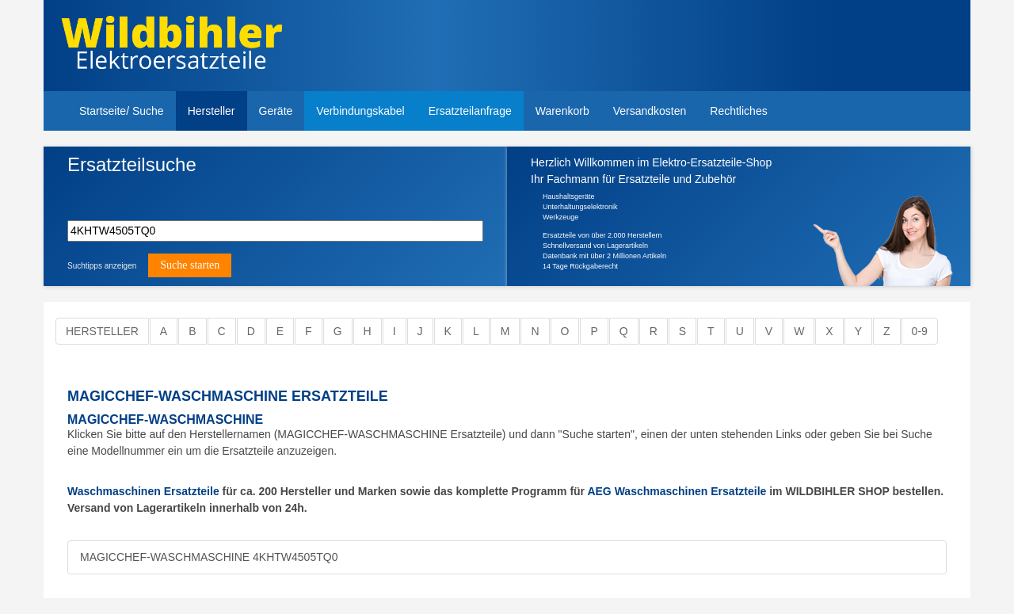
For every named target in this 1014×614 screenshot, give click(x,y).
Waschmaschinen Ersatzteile (143, 491)
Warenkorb (562, 111)
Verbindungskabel (360, 111)
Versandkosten (650, 111)
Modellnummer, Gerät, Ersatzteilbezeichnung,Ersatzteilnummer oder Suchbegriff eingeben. (187, 191)
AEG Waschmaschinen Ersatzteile (676, 491)
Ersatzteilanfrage (470, 111)
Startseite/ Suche (121, 111)
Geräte (276, 111)
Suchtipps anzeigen (101, 265)
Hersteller (211, 111)
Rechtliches (738, 111)
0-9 (920, 331)
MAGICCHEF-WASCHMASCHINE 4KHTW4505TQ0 (208, 557)
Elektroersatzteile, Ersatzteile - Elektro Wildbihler (171, 47)
